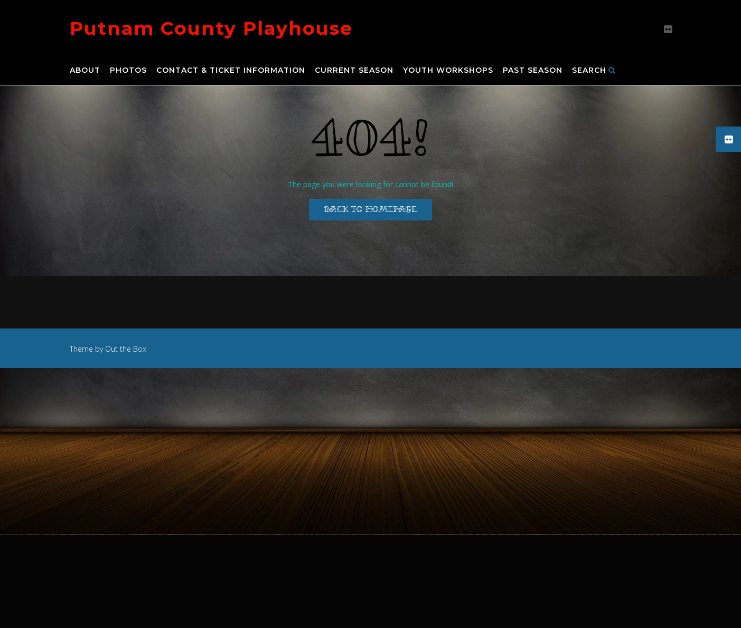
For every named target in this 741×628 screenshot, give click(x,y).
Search (594, 70)
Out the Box (125, 349)
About (85, 70)
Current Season (354, 70)
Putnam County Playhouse (211, 28)
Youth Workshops (448, 70)
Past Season (532, 70)
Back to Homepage (370, 209)
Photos (128, 70)
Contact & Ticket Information (230, 70)
